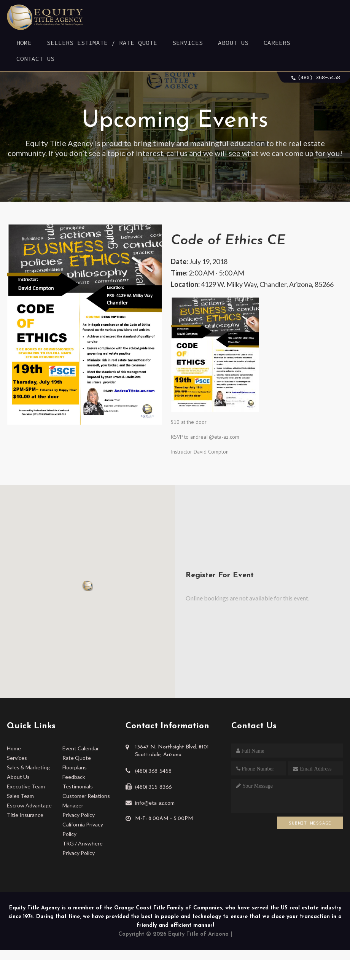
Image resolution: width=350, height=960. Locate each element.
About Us (233, 42)
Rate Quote (76, 758)
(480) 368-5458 (319, 77)
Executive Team (26, 786)
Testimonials (77, 786)
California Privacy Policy (82, 829)
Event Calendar (80, 748)
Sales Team (20, 796)
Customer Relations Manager (86, 801)
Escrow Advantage (29, 805)
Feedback (73, 777)
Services (187, 42)
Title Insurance (25, 815)
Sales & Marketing (28, 767)
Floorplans (74, 767)
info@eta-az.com (155, 802)
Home (24, 42)
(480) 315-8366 (153, 786)
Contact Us (35, 58)
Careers (277, 42)
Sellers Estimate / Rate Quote (102, 42)
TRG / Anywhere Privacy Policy (82, 848)
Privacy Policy (78, 815)
